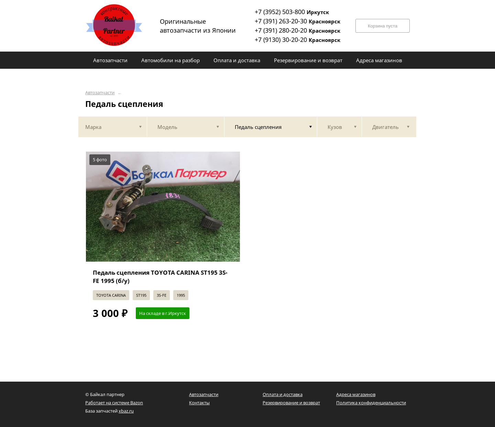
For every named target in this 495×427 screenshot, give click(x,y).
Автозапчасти (99, 92)
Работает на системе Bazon (114, 402)
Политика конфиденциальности (371, 402)
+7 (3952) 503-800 (292, 12)
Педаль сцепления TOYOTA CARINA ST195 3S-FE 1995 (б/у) (160, 277)
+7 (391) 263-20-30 (297, 21)
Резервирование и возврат (291, 402)
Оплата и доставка (282, 394)
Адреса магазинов (355, 394)
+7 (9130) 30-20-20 (297, 39)
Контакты (199, 402)
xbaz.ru (126, 411)
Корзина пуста (382, 26)
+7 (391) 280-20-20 (297, 30)
